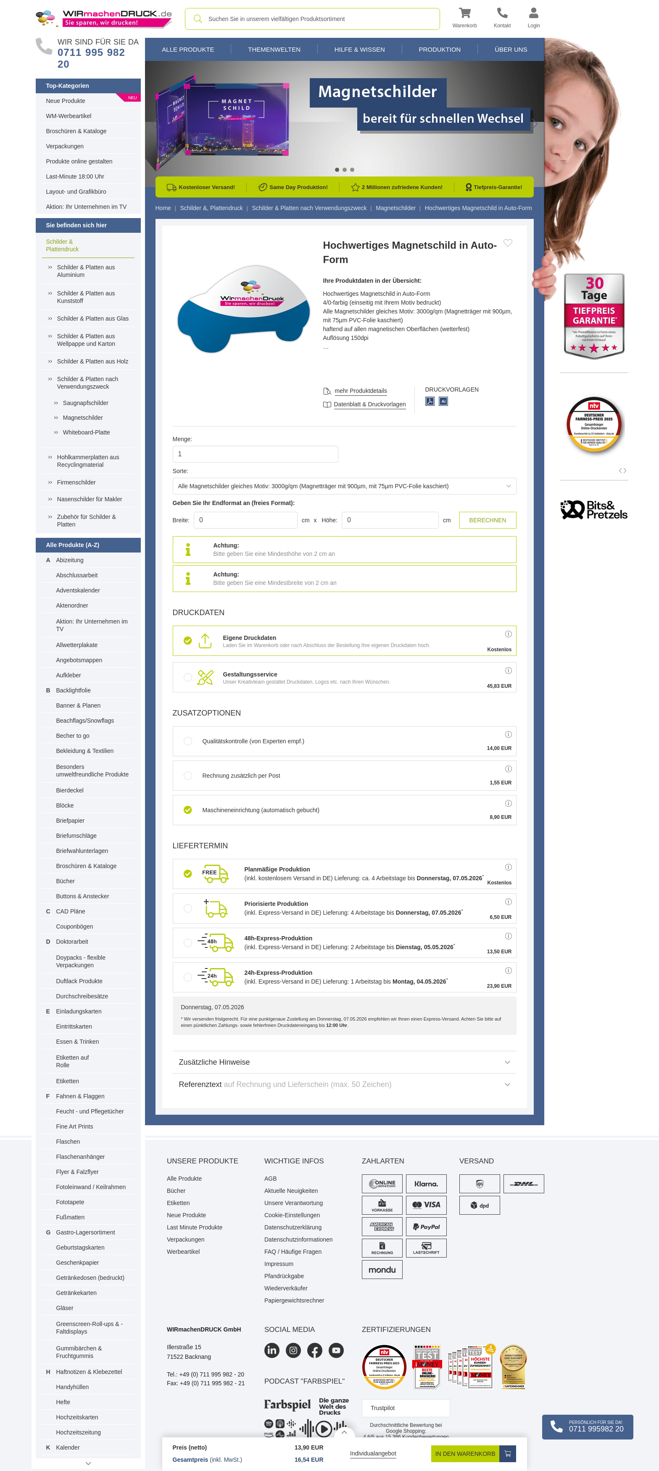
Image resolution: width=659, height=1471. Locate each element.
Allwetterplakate (77, 645)
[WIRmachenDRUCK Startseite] (104, 18)
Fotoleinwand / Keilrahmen (91, 1187)
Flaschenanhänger (80, 1157)
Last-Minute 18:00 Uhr (75, 176)
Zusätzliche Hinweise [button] (344, 1062)
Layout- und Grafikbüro (76, 192)
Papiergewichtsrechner (294, 1300)
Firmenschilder (76, 482)
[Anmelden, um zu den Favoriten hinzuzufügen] (507, 242)
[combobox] (312, 18)
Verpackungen (65, 146)
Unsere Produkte (202, 1161)
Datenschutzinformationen (298, 1239)
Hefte (63, 1402)
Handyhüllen (72, 1387)
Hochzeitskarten (77, 1417)
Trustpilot (383, 1408)
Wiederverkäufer (286, 1288)
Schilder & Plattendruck (62, 245)
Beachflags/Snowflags (85, 721)
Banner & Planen (78, 705)
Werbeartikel (183, 1251)
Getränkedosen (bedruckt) (90, 1278)
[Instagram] (293, 1350)
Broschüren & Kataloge (76, 131)
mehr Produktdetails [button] (361, 390)
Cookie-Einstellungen (292, 1215)
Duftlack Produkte (79, 981)
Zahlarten (383, 1161)
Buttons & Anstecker (82, 896)
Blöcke (65, 805)
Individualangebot (373, 1453)
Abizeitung (70, 560)
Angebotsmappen (79, 660)
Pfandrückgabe (284, 1276)
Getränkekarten (76, 1293)
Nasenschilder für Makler (89, 499)
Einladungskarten (79, 1011)
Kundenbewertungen (417, 1437)
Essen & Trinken (77, 1042)
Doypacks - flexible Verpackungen (81, 961)
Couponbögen (74, 926)
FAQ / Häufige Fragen (293, 1251)
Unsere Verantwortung (293, 1203)
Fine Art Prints (74, 1126)
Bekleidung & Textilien (85, 751)
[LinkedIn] (271, 1350)
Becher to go (73, 736)
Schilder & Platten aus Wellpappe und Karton (86, 340)
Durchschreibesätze (82, 996)
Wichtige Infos (294, 1161)
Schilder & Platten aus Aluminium (86, 271)
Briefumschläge (76, 836)
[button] (465, 19)
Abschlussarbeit (77, 575)
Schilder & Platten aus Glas (93, 318)
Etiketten (67, 1081)
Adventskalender (78, 590)
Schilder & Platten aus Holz (93, 361)
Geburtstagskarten (80, 1247)
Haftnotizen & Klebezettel (89, 1372)
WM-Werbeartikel (69, 116)
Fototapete (70, 1202)
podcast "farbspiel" (304, 1381)
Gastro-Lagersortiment (85, 1232)
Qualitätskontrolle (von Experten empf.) (244, 741)
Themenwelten (274, 49)
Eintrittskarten (74, 1026)
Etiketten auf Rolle (72, 1061)
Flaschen (68, 1142)
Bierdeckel (70, 790)
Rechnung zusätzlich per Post (232, 775)
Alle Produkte (188, 49)
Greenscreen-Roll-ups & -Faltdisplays (89, 1328)
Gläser (65, 1308)
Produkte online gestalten (79, 161)
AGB (270, 1178)
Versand (476, 1161)
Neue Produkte (65, 101)
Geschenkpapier (77, 1263)
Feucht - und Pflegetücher (90, 1111)
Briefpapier (70, 821)
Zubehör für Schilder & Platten (86, 520)
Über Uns (511, 49)
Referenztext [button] (344, 1084)
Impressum (278, 1263)
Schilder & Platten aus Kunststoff (86, 297)
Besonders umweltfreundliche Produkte (92, 770)
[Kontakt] (502, 19)
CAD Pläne (70, 911)
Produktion (440, 49)
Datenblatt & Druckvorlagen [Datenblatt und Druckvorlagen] (370, 404)
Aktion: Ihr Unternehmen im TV (86, 207)
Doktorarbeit (72, 942)
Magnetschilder (83, 417)
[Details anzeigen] (344, 1432)
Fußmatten (70, 1217)
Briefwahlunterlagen (82, 851)
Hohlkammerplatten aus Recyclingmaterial (88, 461)
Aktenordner (72, 605)
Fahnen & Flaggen (80, 1096)
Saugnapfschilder (85, 403)
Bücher (65, 881)
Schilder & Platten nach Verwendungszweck (88, 383)
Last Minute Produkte (194, 1227)
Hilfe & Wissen (360, 49)
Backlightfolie (73, 690)
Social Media (289, 1330)
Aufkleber (68, 675)
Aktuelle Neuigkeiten (291, 1190)
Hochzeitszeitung (78, 1432)
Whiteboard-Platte (86, 432)
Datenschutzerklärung (293, 1227)
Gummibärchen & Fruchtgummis (79, 1352)
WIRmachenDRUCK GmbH (204, 1329)
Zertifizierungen (396, 1330)
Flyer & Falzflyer (77, 1172)
